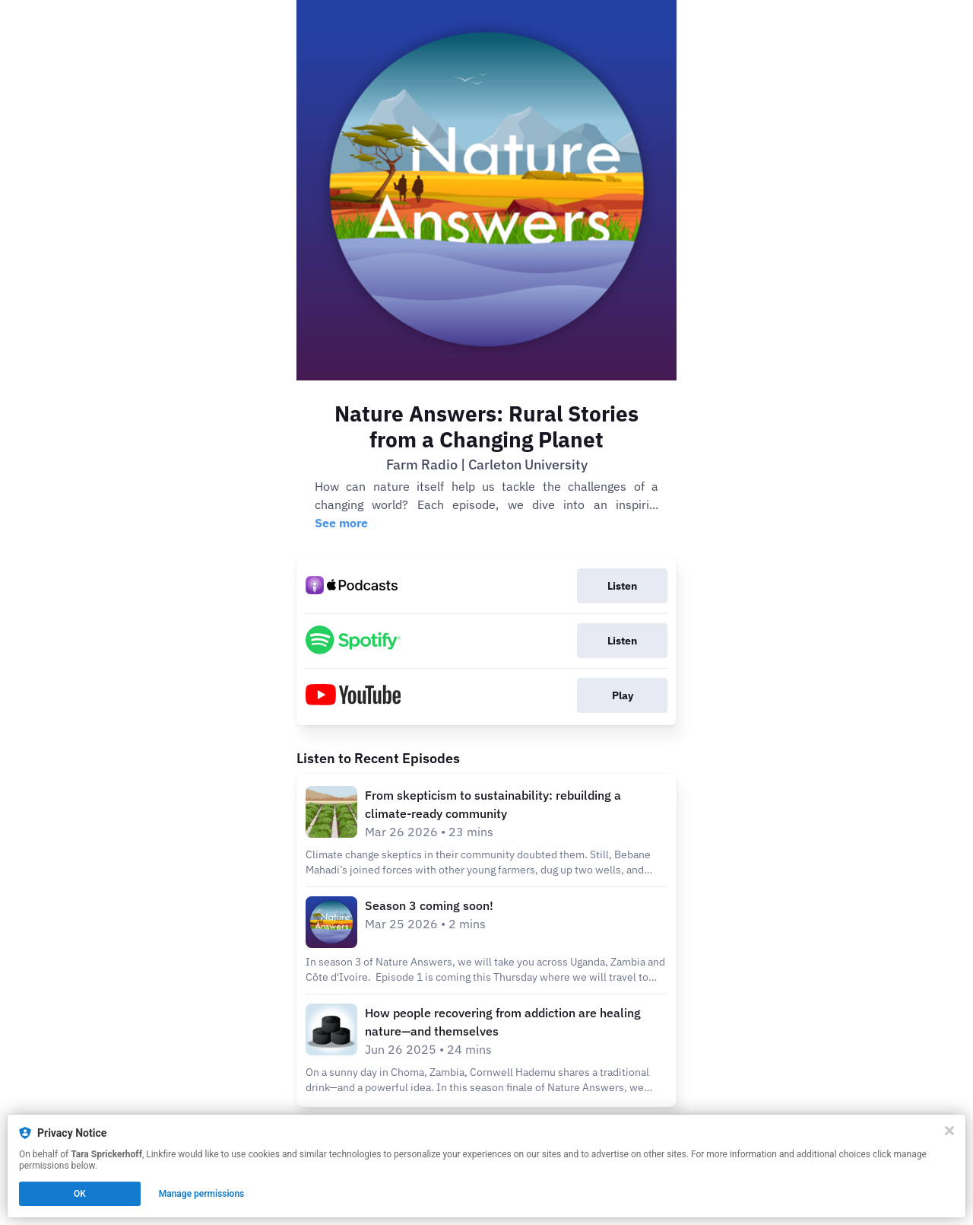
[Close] (949, 1130)
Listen (622, 586)
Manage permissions (202, 1193)
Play (622, 695)
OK (80, 1193)
